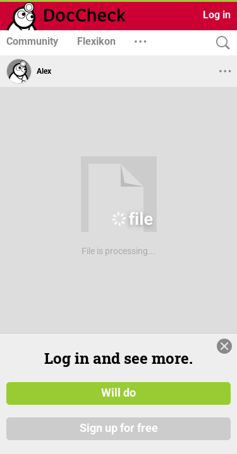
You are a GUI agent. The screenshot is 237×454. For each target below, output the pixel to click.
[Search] (220, 43)
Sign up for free (119, 434)
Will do (118, 399)
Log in (217, 15)
